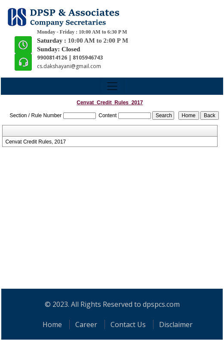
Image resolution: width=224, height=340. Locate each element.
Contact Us (128, 324)
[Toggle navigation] (112, 86)
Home (52, 324)
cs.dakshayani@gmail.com (69, 66)
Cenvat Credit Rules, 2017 (36, 142)
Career (86, 324)
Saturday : (52, 40)
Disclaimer (176, 324)
